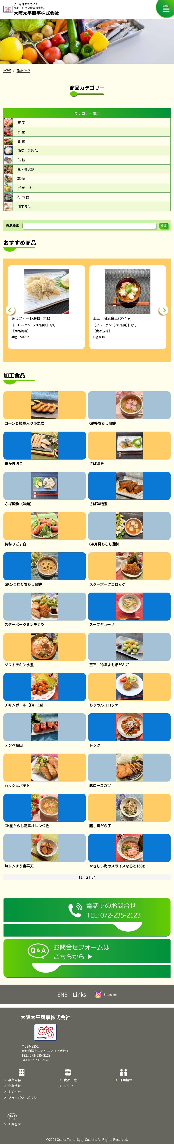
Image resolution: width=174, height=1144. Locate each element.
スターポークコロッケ (107, 584)
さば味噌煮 (98, 503)
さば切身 (96, 463)
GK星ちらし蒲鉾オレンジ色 (27, 825)
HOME (7, 70)
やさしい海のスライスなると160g (117, 866)
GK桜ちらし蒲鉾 (102, 423)
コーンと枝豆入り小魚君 (24, 423)
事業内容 (14, 1080)
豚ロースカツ (100, 785)
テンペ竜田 (14, 745)
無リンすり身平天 (19, 866)
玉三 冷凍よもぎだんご (109, 664)
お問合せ (14, 1124)
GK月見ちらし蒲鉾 (104, 544)
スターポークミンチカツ (24, 624)
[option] (46, 307)
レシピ (68, 1086)
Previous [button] (10, 310)
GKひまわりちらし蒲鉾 (23, 584)
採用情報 (126, 1080)
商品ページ (23, 70)
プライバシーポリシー (24, 1097)
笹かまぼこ (14, 463)
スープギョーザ (101, 624)
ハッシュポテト (17, 785)
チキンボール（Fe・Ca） (25, 705)
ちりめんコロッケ (103, 705)
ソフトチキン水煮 (19, 664)
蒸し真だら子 (100, 825)
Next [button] (163, 310)
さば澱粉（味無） (19, 503)
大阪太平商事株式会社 (45, 1027)
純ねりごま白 (15, 544)
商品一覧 (70, 1080)
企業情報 (14, 1086)
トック (94, 745)
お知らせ (14, 1091)
